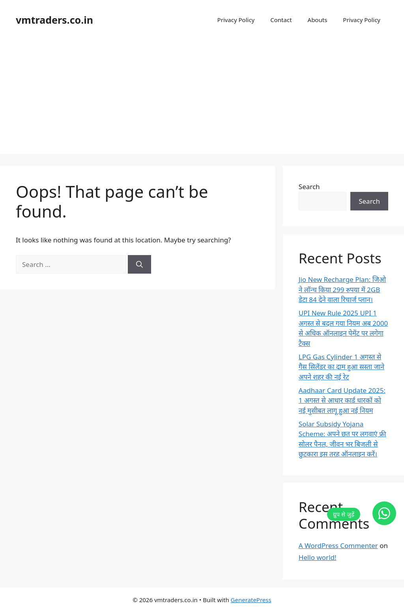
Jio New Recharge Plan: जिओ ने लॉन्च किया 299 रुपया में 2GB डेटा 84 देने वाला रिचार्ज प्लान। (342, 289)
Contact (281, 20)
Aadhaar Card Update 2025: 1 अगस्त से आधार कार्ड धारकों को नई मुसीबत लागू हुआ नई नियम (342, 400)
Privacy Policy (236, 20)
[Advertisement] (202, 98)
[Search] (139, 264)
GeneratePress (251, 600)
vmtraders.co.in (54, 19)
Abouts (317, 20)
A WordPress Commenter (338, 545)
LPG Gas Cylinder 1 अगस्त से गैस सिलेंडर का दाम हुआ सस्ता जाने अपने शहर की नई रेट (341, 366)
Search (309, 186)
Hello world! (318, 557)
